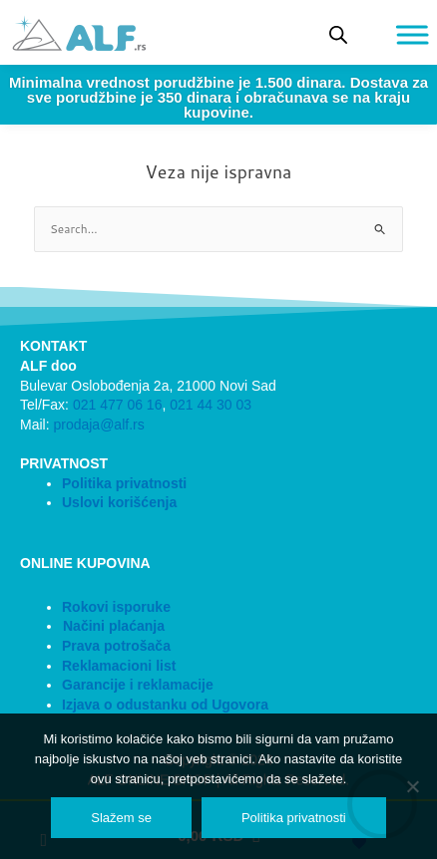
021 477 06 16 (118, 405)
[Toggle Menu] (411, 34)
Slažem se (121, 817)
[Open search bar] (338, 34)
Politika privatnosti (293, 817)
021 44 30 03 (210, 405)
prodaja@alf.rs (98, 424)
